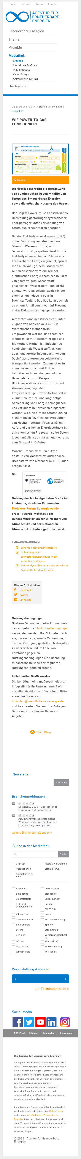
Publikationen (21, 69)
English (52, 4)
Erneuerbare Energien (26, 31)
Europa (48, 904)
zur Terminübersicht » (52, 989)
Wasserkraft (52, 941)
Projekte (15, 47)
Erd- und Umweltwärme (24, 905)
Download (21, 180)
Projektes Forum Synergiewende (35, 508)
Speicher (50, 924)
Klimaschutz (23, 914)
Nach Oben (44, 732)
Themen (15, 39)
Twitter (23, 595)
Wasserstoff (23, 946)
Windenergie (23, 951)
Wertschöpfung (53, 946)
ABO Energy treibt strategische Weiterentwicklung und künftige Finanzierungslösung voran (37, 822)
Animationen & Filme (25, 78)
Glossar (39, 4)
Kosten (48, 914)
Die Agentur (18, 86)
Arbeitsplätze (52, 888)
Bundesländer (52, 899)
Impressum (66, 1033)
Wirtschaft (51, 951)
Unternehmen (56, 1110)
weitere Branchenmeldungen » (32, 832)
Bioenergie (51, 893)
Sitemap (33, 1033)
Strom (19, 929)
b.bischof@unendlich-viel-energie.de (38, 701)
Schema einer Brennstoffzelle (39, 547)
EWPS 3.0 (50, 909)
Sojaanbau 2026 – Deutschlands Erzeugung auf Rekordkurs (37, 808)
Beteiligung (22, 893)
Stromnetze (51, 929)
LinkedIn (25, 599)
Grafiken (18, 60)
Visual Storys (21, 74)
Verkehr (20, 935)
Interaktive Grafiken (25, 65)
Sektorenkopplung (55, 919)
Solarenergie (23, 924)
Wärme (20, 941)
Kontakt (25, 4)
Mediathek (17, 56)
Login (13, 4)
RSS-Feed (19, 1033)
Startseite (44, 106)
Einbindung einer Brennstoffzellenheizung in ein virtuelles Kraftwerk (39, 556)
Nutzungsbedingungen (52, 628)
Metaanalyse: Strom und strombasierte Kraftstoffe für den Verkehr (44, 568)
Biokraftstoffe (23, 899)
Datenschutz (49, 1033)
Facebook (25, 590)
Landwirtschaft (24, 919)
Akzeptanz (22, 888)
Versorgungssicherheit (56, 936)
